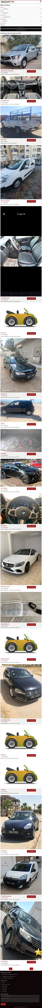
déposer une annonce (21, 30)
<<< (10, 968)
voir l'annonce (31, 71)
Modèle (2, 11)
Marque (2, 7)
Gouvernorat (3, 23)
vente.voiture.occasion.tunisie (7, 978)
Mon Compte (4, 989)
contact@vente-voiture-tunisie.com (8, 976)
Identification (4, 988)
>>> (31, 968)
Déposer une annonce (6, 984)
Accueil (3, 982)
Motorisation (3, 15)
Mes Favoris (4, 991)
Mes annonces (4, 986)
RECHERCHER (21, 27)
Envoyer (3, 1004)
